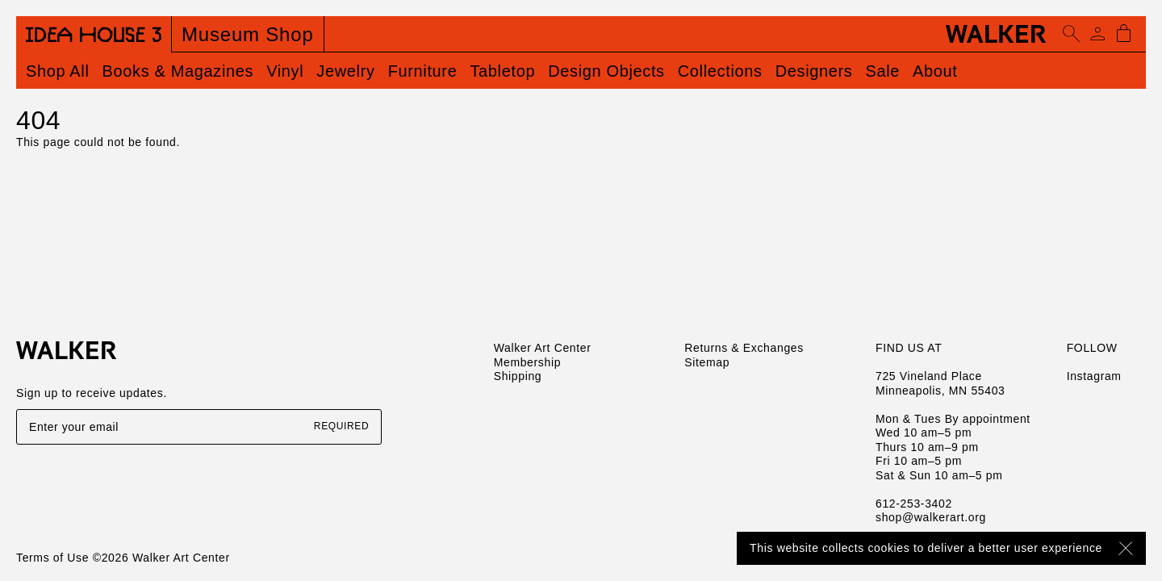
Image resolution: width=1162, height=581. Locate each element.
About (935, 71)
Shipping (518, 376)
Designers (814, 71)
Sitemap (706, 362)
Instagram (1094, 376)
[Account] (1097, 34)
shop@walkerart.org (931, 517)
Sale (882, 71)
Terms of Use (52, 557)
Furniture (423, 71)
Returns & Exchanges (744, 347)
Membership (527, 362)
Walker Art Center (542, 347)
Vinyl (284, 71)
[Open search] (1072, 34)
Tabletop (502, 71)
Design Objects (606, 71)
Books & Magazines (178, 71)
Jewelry (345, 71)
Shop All (58, 71)
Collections (720, 71)
